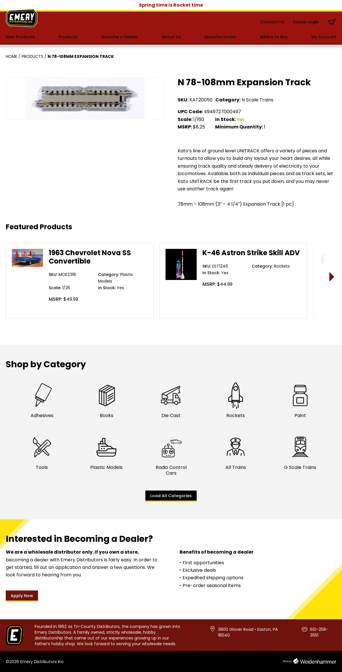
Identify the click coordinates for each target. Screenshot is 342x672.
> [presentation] (332, 276)
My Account (323, 37)
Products (68, 37)
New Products (20, 37)
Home (11, 56)
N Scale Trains (257, 99)
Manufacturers (220, 37)
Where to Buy (274, 37)
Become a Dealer (120, 37)
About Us (171, 37)
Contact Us (272, 22)
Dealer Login (306, 22)
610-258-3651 (319, 632)
